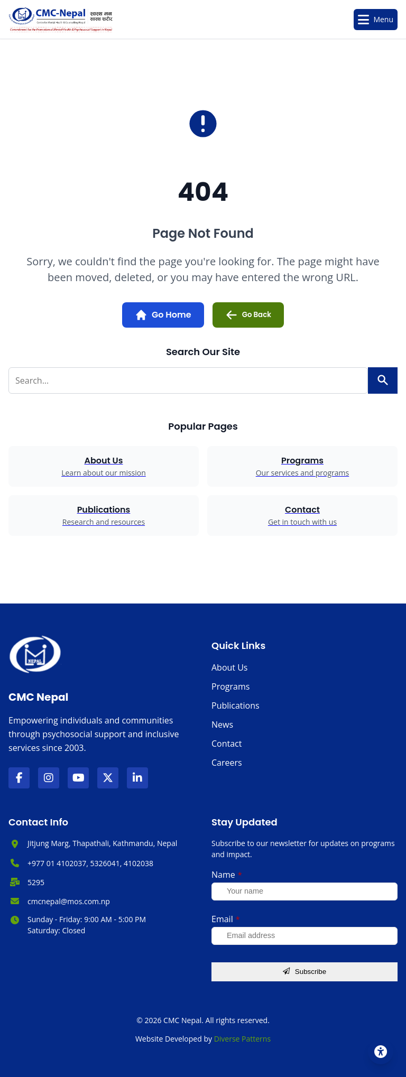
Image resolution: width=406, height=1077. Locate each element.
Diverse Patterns (242, 1039)
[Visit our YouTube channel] (78, 777)
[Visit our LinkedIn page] (137, 777)
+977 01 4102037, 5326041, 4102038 (90, 863)
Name (226, 874)
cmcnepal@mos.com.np (68, 901)
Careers (226, 762)
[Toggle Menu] (376, 19)
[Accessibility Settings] (380, 1051)
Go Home (163, 315)
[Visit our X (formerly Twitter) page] (107, 777)
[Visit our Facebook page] (19, 777)
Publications (235, 705)
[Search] (383, 380)
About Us (229, 667)
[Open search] (330, 19)
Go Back (248, 315)
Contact (226, 743)
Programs (230, 686)
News (222, 724)
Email (225, 919)
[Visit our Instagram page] (48, 777)
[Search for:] (188, 380)
